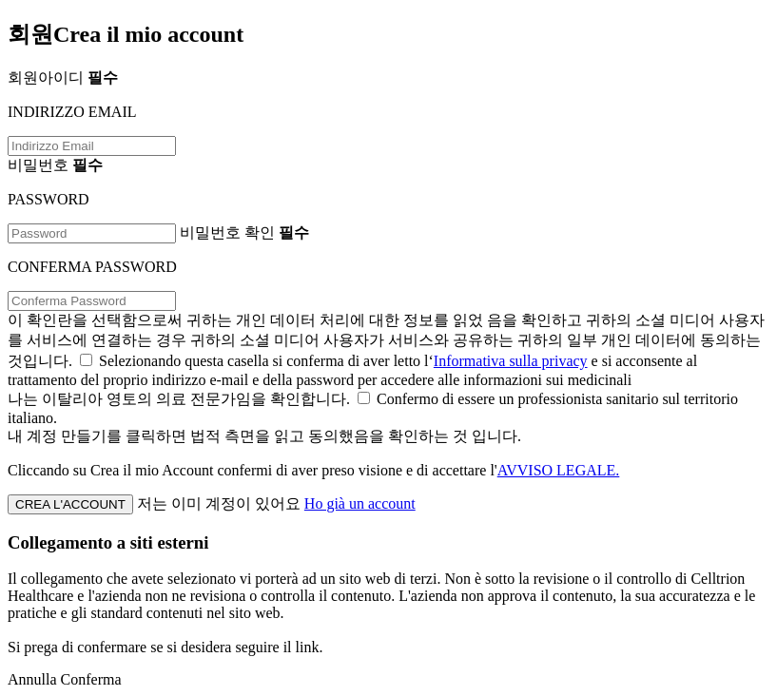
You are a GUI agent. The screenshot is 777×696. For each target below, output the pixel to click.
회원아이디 (63, 77)
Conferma (91, 679)
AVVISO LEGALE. (558, 470)
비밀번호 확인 (244, 232)
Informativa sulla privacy (511, 361)
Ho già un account (360, 503)
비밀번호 (55, 165)
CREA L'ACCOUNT (70, 504)
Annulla (32, 679)
